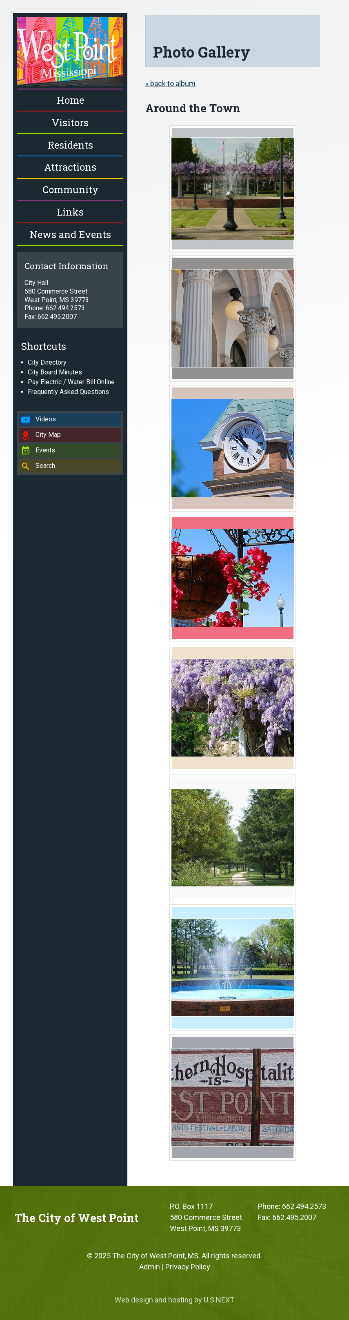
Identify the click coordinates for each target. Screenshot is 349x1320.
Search (45, 466)
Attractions (70, 167)
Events (45, 450)
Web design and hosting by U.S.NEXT (174, 1300)
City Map (48, 435)
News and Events (70, 234)
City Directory (47, 362)
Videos (46, 419)
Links (70, 211)
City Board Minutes (55, 372)
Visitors (70, 122)
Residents (70, 144)
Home (70, 100)
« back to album (170, 83)
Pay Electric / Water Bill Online (71, 382)
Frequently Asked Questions (68, 392)
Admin (149, 1266)
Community (70, 189)
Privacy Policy (187, 1266)
